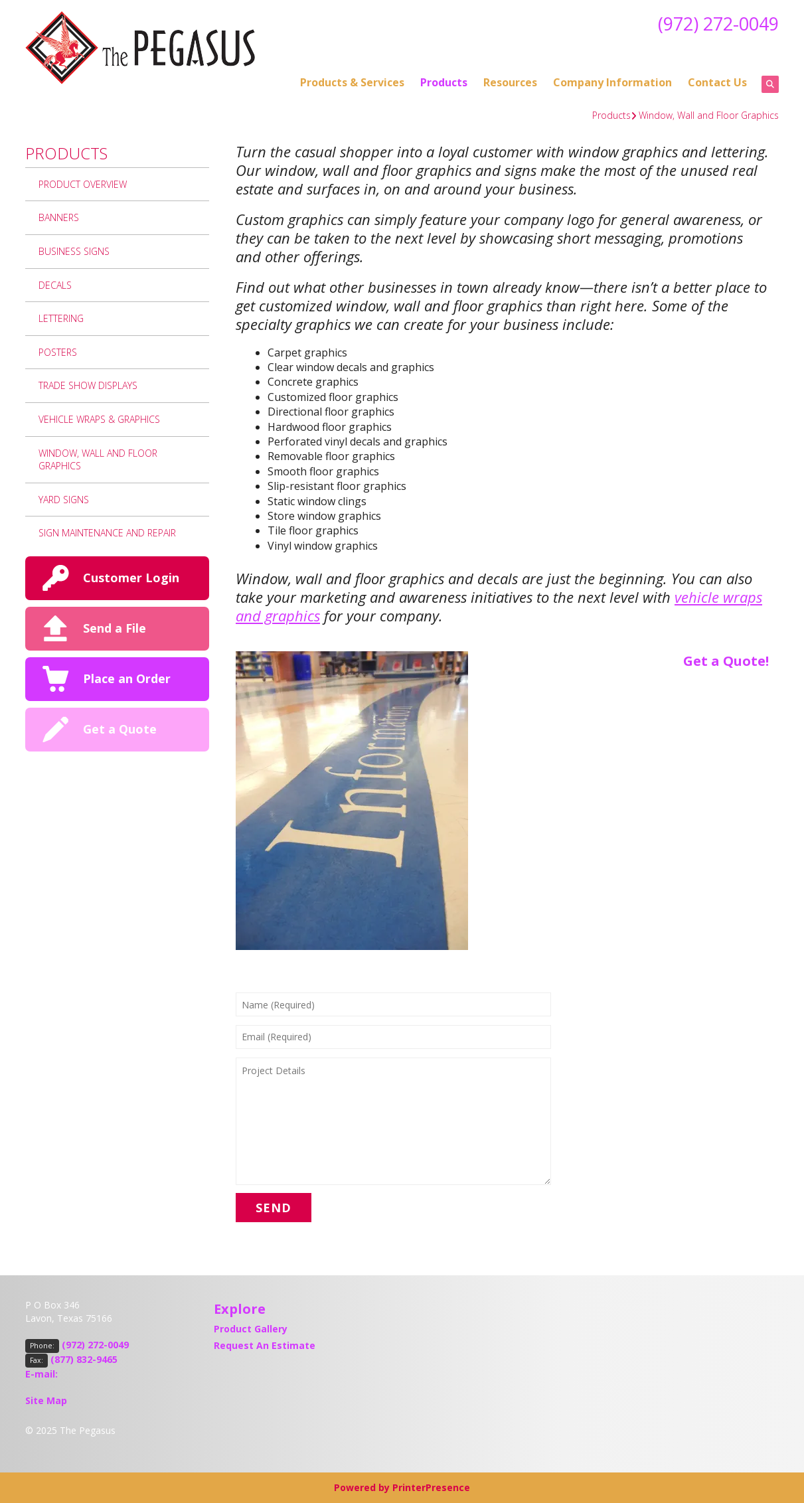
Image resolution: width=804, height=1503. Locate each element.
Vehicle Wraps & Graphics (99, 419)
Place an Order (127, 678)
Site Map (46, 1400)
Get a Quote (120, 729)
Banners (59, 217)
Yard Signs (64, 499)
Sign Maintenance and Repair (107, 532)
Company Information (612, 82)
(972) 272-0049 (715, 23)
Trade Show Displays (88, 385)
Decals (55, 285)
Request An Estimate (264, 1345)
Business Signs (74, 251)
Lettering (61, 318)
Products (443, 82)
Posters (58, 352)
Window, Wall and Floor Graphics (709, 115)
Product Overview (83, 184)
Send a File (114, 628)
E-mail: (41, 1374)
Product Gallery (250, 1328)
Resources (510, 82)
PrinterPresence (431, 1487)
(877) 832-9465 (84, 1359)
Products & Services (352, 82)
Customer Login (131, 578)
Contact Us (717, 82)
